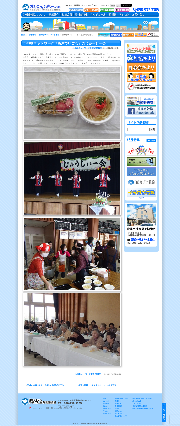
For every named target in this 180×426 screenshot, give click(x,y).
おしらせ (68, 5)
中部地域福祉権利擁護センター (142, 408)
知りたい (76, 9)
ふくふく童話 (136, 403)
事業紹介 (54, 14)
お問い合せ (138, 14)
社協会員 (67, 14)
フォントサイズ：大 (118, 5)
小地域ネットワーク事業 (83, 48)
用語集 (112, 14)
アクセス (124, 14)
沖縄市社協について (34, 14)
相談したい (91, 9)
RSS (95, 5)
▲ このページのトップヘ (164, 412)
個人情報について (121, 416)
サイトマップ (87, 5)
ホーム (105, 398)
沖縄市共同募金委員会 (139, 406)
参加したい (122, 9)
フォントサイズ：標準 (113, 5)
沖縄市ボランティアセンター (141, 398)
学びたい (107, 9)
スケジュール (98, 14)
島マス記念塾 (136, 401)
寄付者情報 (81, 14)
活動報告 (77, 5)
